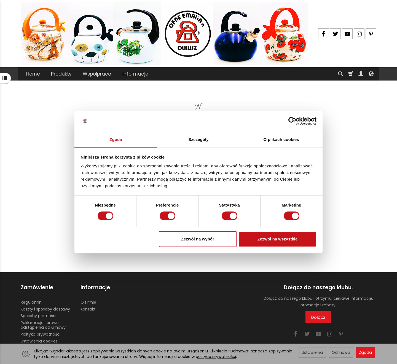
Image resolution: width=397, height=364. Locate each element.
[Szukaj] (340, 74)
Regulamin (31, 302)
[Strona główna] (164, 33)
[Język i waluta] (371, 74)
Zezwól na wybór (197, 239)
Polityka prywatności (40, 334)
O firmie (88, 302)
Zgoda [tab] (115, 139)
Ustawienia (312, 352)
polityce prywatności (216, 356)
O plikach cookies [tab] (281, 139)
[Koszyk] (350, 74)
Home (33, 74)
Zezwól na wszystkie (277, 239)
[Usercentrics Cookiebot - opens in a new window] (292, 121)
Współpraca (97, 74)
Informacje (135, 74)
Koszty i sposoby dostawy (45, 309)
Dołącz (318, 317)
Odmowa (341, 352)
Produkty (61, 74)
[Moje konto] (361, 74)
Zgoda (365, 352)
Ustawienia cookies (39, 341)
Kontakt (88, 309)
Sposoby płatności (38, 315)
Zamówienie (37, 287)
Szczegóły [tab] (198, 139)
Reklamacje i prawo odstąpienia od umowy (43, 325)
